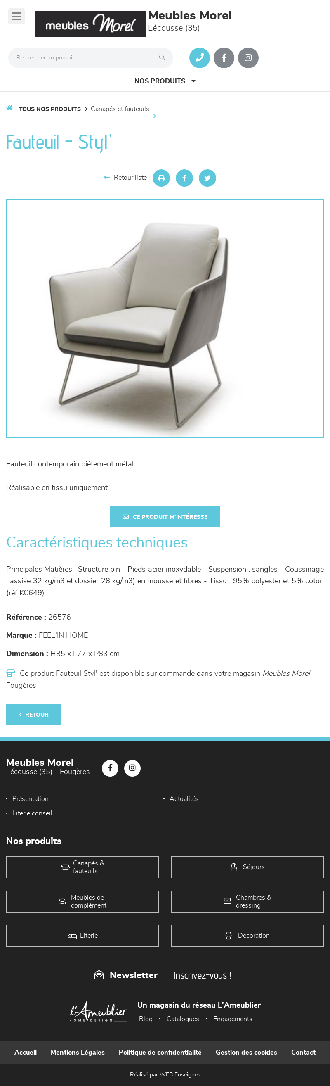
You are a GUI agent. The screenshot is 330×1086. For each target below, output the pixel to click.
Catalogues (183, 1019)
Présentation (30, 799)
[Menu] (16, 16)
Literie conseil (32, 813)
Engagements (232, 1019)
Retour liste (125, 177)
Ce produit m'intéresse (165, 517)
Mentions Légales (78, 1052)
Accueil (25, 1052)
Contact (303, 1052)
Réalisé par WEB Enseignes (165, 1075)
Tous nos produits (50, 109)
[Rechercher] (164, 58)
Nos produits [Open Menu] (165, 81)
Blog (146, 1019)
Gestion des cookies (246, 1052)
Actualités (184, 799)
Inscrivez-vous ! (202, 975)
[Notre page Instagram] (248, 58)
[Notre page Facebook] (224, 58)
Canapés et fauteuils (120, 109)
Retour (34, 715)
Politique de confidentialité (160, 1052)
